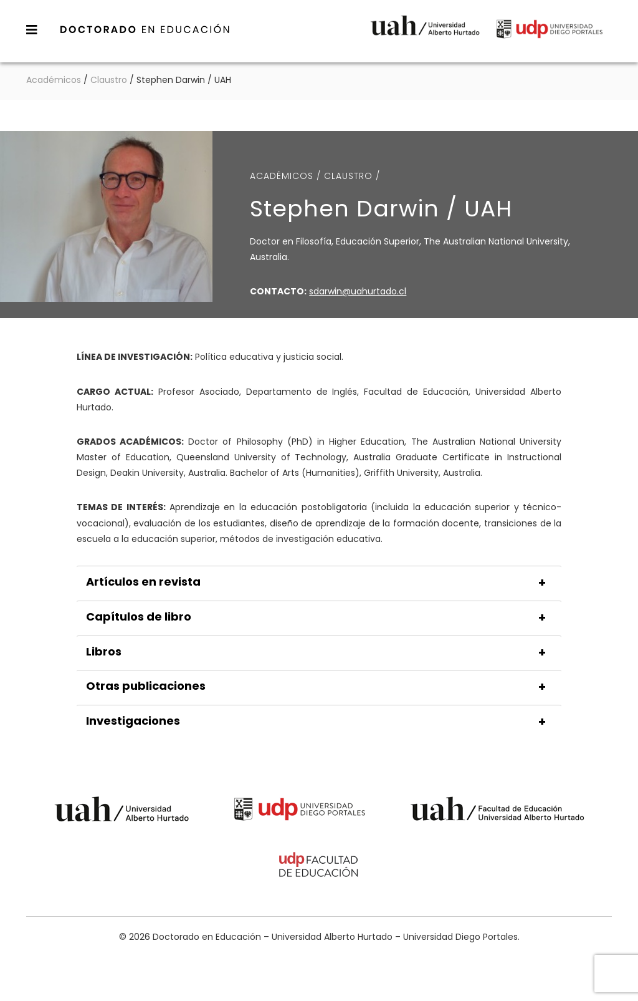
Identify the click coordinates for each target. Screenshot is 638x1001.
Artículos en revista (143, 582)
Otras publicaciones (146, 686)
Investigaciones (133, 721)
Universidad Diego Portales (549, 34)
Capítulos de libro (138, 617)
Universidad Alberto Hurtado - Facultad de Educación (497, 811)
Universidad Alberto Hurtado (425, 34)
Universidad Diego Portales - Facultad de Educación (319, 866)
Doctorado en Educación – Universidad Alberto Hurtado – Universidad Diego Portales (145, 29)
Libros (103, 652)
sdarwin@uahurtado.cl (357, 291)
